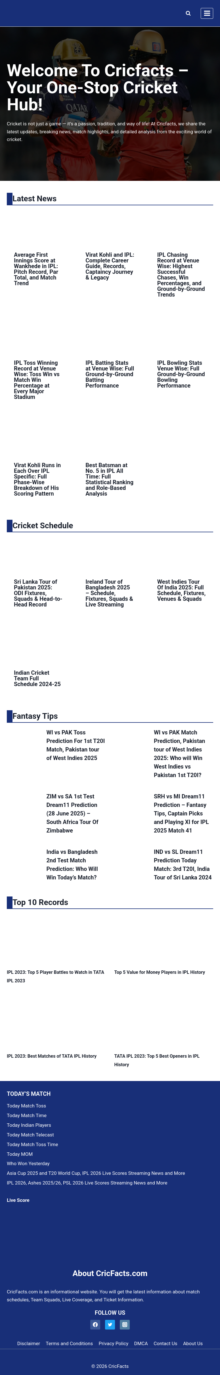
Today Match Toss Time (32, 1144)
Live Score (18, 1200)
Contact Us (165, 1343)
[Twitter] (110, 1325)
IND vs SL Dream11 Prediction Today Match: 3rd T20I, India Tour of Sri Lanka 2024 (183, 864)
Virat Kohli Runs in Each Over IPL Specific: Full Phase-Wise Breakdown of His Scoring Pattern (37, 479)
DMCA (141, 1343)
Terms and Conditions (69, 1343)
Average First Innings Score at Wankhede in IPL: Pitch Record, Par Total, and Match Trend (36, 269)
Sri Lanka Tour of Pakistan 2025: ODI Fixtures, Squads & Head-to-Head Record (38, 593)
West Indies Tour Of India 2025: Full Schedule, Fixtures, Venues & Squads (181, 590)
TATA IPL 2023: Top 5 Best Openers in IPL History (157, 1060)
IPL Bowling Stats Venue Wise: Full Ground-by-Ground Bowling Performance (181, 374)
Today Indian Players (29, 1125)
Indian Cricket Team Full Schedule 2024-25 (37, 678)
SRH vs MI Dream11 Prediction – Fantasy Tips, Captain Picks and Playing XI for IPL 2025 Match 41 (181, 813)
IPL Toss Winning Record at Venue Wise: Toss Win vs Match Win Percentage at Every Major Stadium (37, 380)
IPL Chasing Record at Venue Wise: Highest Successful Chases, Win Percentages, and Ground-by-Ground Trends (181, 274)
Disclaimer (28, 1343)
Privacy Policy (114, 1343)
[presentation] (38, 227)
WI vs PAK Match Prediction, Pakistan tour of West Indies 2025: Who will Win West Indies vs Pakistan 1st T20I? (179, 753)
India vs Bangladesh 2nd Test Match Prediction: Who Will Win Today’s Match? (72, 864)
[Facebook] (95, 1325)
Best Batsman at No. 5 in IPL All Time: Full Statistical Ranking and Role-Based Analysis (109, 479)
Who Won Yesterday (28, 1163)
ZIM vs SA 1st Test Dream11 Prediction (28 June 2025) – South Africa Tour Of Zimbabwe (72, 813)
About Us (193, 1343)
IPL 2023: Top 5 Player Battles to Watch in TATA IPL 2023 (55, 976)
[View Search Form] (187, 13)
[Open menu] (207, 13)
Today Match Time (27, 1115)
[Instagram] (125, 1325)
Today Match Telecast (30, 1135)
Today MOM (20, 1154)
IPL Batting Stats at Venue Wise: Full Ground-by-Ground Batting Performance (109, 374)
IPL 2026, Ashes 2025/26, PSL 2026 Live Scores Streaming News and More (87, 1183)
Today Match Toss (26, 1106)
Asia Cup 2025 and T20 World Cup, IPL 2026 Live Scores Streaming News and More (96, 1173)
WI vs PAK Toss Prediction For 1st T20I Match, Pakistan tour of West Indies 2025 (75, 745)
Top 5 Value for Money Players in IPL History (159, 972)
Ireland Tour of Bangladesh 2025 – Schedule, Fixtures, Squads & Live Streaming (109, 593)
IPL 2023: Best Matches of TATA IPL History (52, 1056)
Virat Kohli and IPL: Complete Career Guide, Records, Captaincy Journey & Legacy (109, 266)
